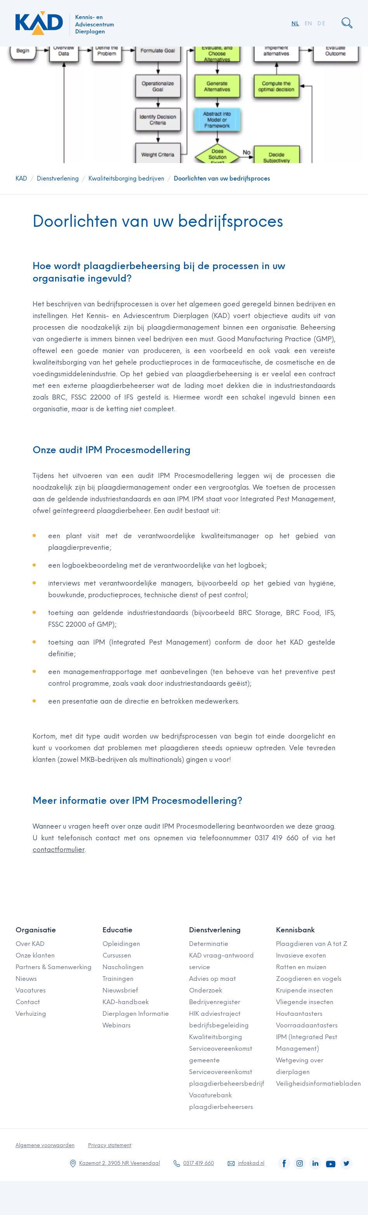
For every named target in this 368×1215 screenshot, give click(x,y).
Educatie (117, 930)
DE (321, 23)
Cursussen (116, 955)
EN (308, 23)
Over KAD (30, 943)
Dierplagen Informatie (135, 1013)
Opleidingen (121, 943)
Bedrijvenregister (214, 1002)
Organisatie (36, 930)
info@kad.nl (251, 1163)
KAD (21, 178)
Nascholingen (123, 967)
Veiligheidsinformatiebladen (318, 1083)
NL (295, 23)
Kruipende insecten (304, 990)
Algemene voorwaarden (45, 1145)
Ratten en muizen (301, 967)
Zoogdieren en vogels (309, 978)
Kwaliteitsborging (215, 1037)
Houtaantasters (299, 1013)
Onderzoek (205, 990)
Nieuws (26, 978)
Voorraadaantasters (307, 1025)
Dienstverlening (58, 178)
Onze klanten (35, 955)
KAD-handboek (125, 1002)
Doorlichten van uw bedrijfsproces (222, 178)
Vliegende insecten (304, 1002)
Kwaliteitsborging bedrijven (126, 178)
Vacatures (31, 990)
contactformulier (59, 849)
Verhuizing (31, 1013)
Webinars (116, 1025)
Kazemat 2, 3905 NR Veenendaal (119, 1163)
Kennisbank (295, 930)
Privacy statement (109, 1145)
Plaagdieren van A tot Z (311, 943)
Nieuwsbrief (120, 990)
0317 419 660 (198, 1163)
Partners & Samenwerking (54, 967)
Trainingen (118, 978)
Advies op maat (212, 978)
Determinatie (208, 943)
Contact (28, 1002)
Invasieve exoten (301, 955)
